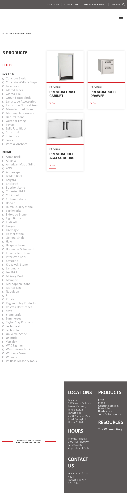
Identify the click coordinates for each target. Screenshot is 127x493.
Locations (53, 4)
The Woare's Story (95, 4)
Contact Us (71, 4)
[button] (121, 17)
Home (5, 34)
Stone (101, 403)
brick (101, 400)
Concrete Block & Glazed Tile (108, 407)
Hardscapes (105, 411)
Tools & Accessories (109, 414)
